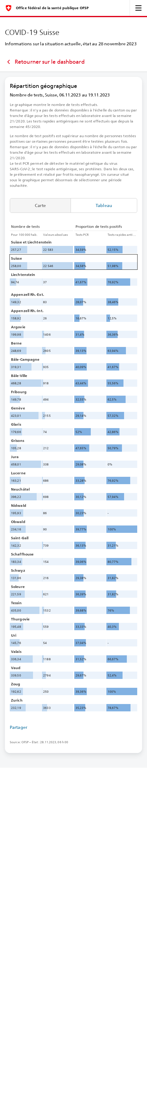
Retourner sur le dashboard (45, 62)
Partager (18, 727)
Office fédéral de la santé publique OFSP (52, 8)
